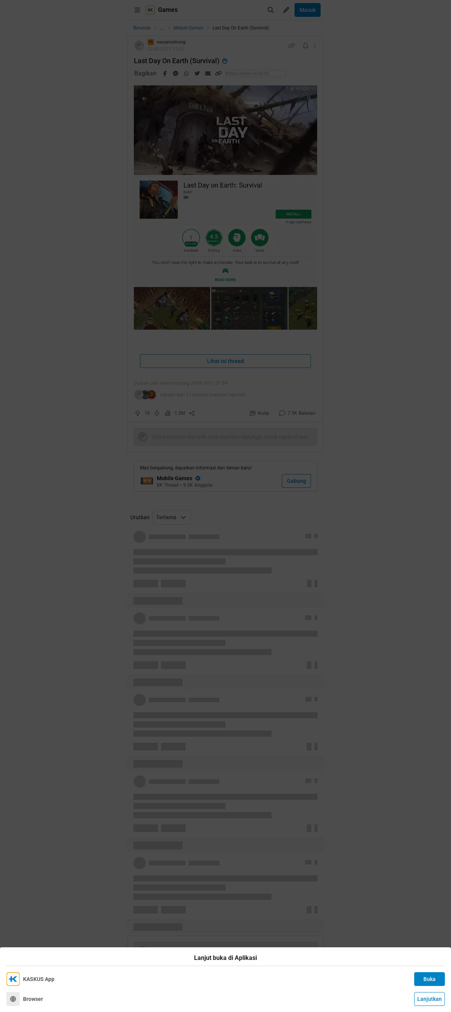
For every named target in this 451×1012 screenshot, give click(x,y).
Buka (429, 979)
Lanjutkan (429, 999)
